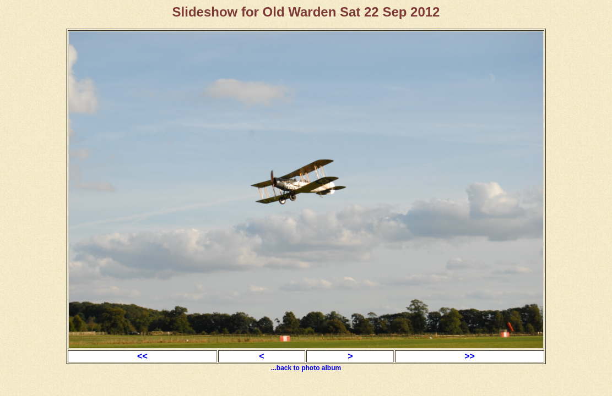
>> (469, 356)
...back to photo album (306, 368)
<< (142, 356)
